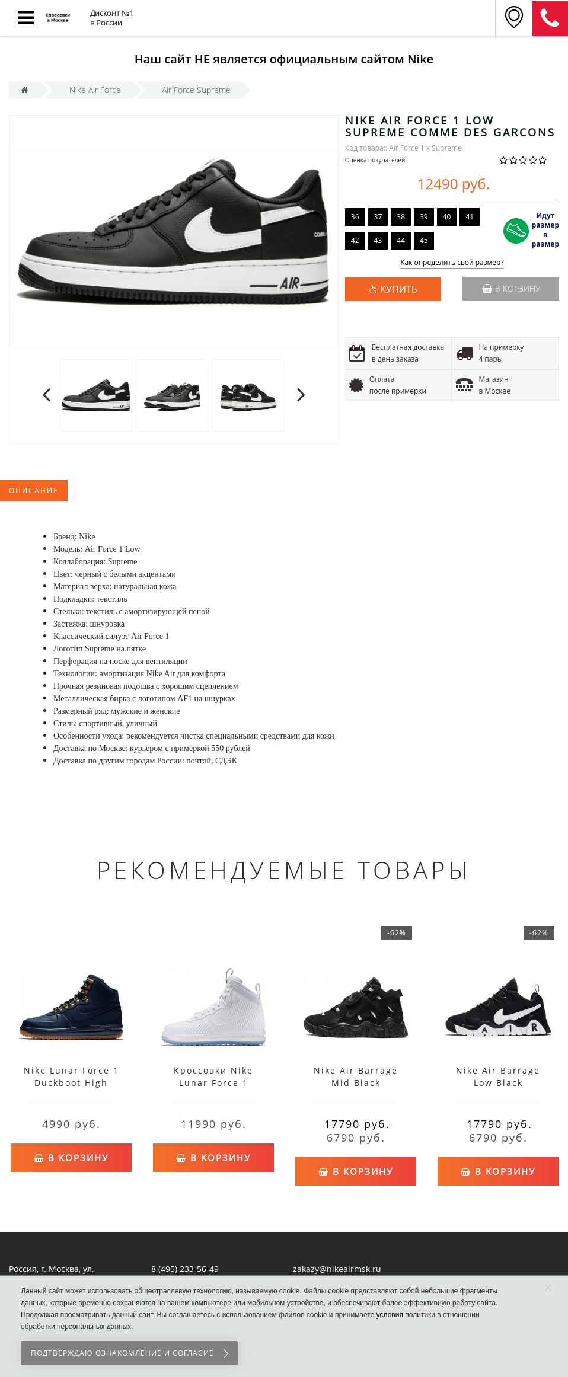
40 (447, 217)
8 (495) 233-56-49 (185, 1268)
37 (378, 217)
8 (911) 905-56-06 (550, 18)
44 (401, 240)
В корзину (511, 288)
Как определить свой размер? (452, 262)
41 (469, 217)
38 (401, 217)
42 (355, 240)
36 (355, 217)
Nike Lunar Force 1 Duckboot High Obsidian (71, 1083)
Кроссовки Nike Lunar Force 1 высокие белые (213, 1083)
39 (424, 217)
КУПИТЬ (398, 289)
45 (424, 240)
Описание (34, 490)
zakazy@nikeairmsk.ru (337, 1268)
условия (389, 1315)
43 (378, 240)
